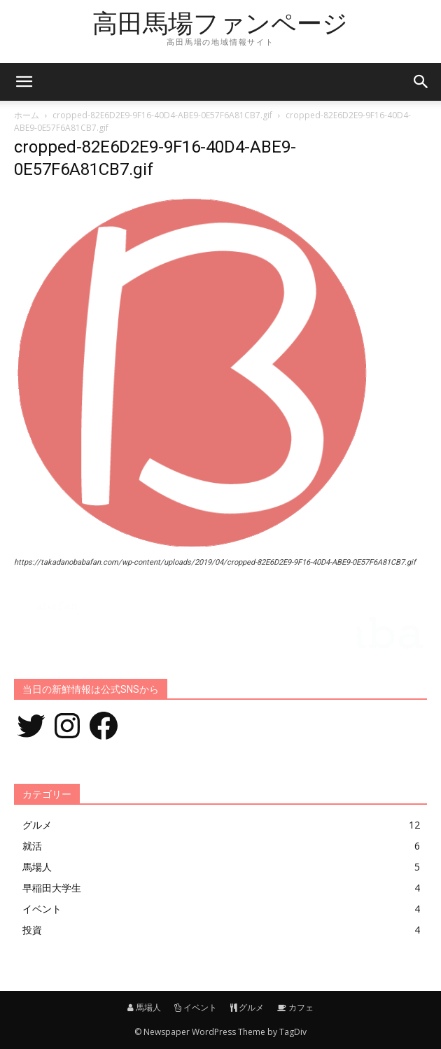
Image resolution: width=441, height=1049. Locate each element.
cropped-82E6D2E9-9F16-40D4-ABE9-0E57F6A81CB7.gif (162, 115)
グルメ (247, 1007)
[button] (421, 82)
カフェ (295, 1007)
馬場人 (144, 1007)
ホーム (26, 115)
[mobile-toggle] (23, 82)
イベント (195, 1007)
